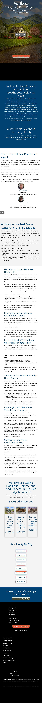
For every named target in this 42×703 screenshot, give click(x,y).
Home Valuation (15, 675)
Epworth (5, 645)
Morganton (6, 653)
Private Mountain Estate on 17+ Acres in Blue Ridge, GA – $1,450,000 (9, 525)
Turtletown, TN (21, 581)
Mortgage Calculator (9, 660)
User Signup (13, 671)
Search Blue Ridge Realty (21, 56)
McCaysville (6, 648)
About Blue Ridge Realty (21, 630)
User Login (13, 673)
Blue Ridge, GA (21, 551)
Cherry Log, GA (21, 555)
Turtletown (6, 655)
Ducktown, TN (21, 559)
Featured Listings (8, 658)
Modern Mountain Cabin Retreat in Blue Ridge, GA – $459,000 (21, 524)
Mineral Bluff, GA (21, 572)
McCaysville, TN (21, 568)
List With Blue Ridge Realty (21, 599)
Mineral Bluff (7, 650)
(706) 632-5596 (12, 614)
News (4, 662)
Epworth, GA (20, 564)
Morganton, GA (21, 577)
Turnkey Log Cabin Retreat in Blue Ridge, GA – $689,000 (32, 523)
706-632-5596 (20, 34)
